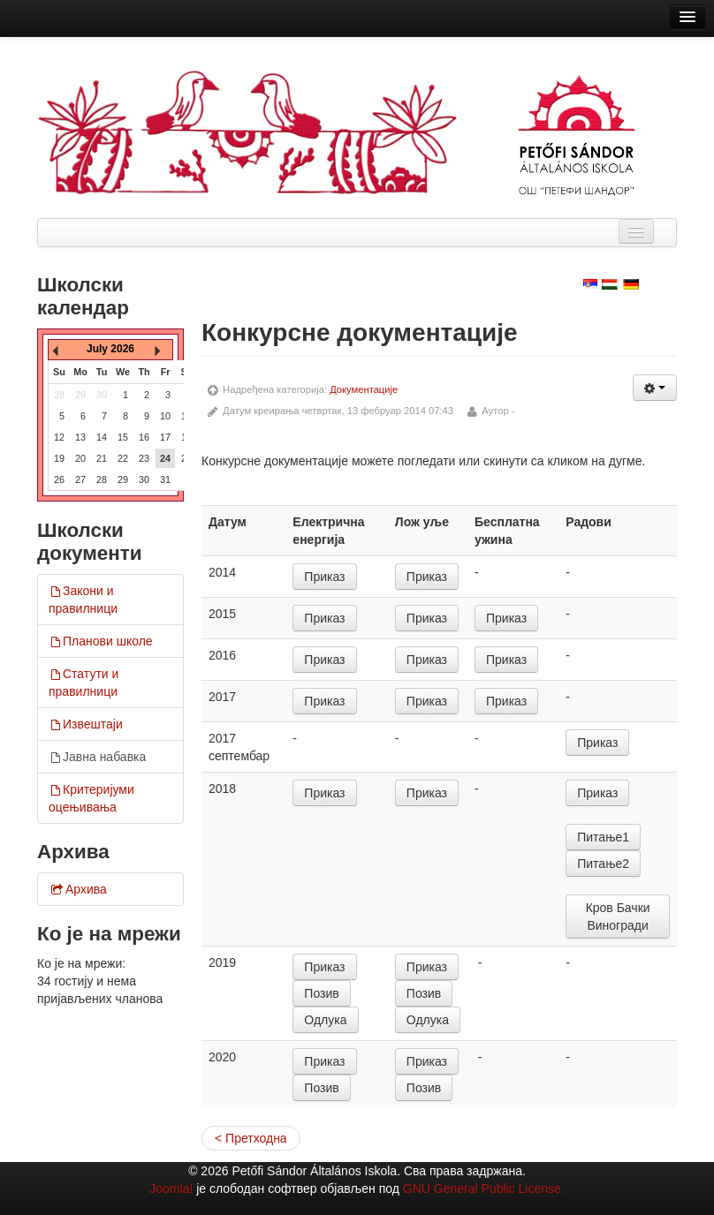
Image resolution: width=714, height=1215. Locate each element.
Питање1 (603, 837)
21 (101, 458)
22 (123, 458)
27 (80, 479)
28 (101, 479)
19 (59, 458)
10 (165, 416)
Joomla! (171, 1188)
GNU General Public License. (484, 1188)
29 (123, 479)
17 (165, 437)
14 (101, 437)
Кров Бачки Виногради (618, 916)
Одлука (325, 1020)
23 (144, 458)
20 (80, 458)
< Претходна (251, 1138)
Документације (364, 389)
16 (144, 437)
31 (165, 479)
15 (123, 437)
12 (59, 437)
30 (144, 479)
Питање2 (603, 864)
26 (59, 479)
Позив (321, 993)
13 (80, 437)
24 (165, 458)
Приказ (324, 577)
